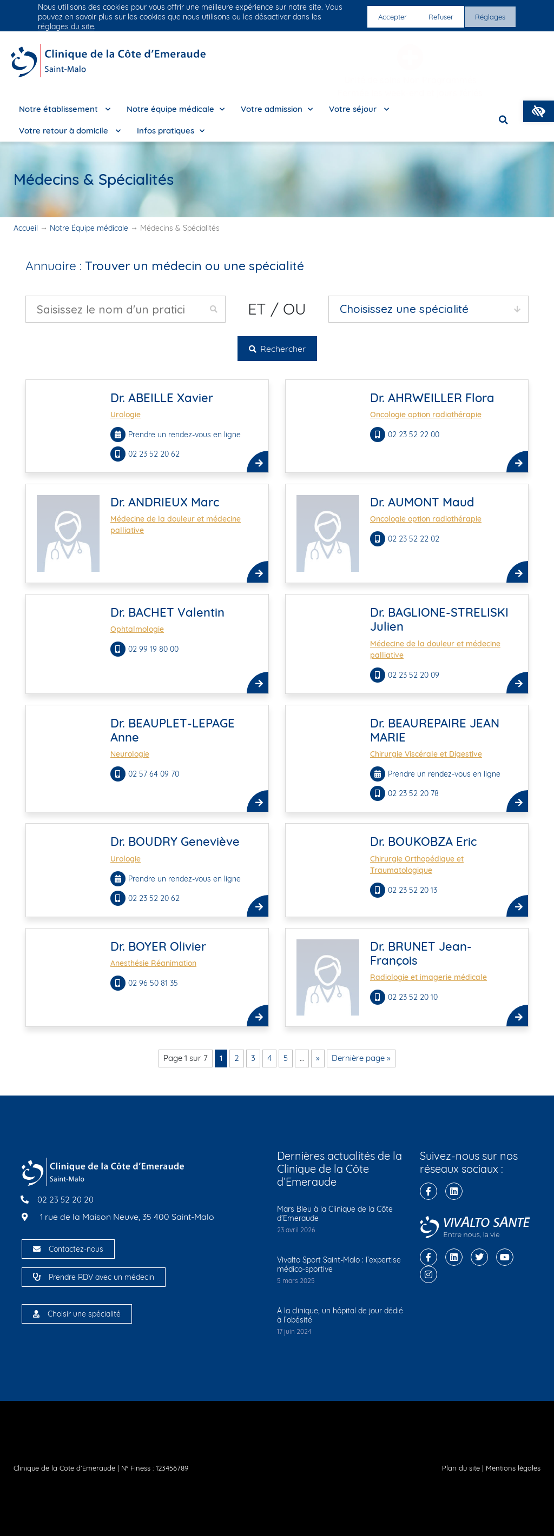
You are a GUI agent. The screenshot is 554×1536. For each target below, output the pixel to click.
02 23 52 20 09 (414, 675)
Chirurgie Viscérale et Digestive (426, 754)
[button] (538, 111)
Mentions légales (513, 1468)
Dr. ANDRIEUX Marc (164, 502)
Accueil (26, 228)
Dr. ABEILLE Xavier (161, 397)
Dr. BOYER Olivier (158, 946)
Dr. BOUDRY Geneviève (175, 841)
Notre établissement (64, 109)
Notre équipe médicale (176, 109)
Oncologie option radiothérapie (426, 414)
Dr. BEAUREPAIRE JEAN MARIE (434, 730)
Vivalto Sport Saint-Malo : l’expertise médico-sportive (339, 1264)
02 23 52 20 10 (414, 997)
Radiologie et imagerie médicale (428, 977)
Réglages (488, 17)
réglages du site (66, 26)
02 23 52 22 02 (414, 539)
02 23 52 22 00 (414, 434)
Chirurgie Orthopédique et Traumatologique (417, 864)
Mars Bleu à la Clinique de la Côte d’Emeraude (335, 1213)
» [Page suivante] (318, 1058)
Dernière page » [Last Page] (361, 1058)
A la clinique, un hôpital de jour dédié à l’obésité (340, 1315)
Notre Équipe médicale (89, 228)
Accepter (386, 17)
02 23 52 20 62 (155, 454)
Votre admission (277, 109)
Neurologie (129, 754)
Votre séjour (359, 109)
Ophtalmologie (137, 629)
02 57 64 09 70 (154, 774)
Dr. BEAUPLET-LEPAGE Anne (172, 730)
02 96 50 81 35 (154, 983)
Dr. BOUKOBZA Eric (423, 841)
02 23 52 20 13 (413, 890)
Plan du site (461, 1468)
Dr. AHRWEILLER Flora (432, 397)
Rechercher (277, 348)
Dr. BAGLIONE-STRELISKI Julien (439, 619)
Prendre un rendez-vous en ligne (184, 434)
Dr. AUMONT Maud (422, 502)
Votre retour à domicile (70, 131)
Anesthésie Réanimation (153, 963)
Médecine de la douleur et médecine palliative (175, 524)
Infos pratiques (171, 131)
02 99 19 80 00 (154, 649)
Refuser (437, 17)
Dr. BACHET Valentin (167, 612)
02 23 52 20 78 (414, 793)
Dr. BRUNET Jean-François (421, 953)
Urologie (125, 414)
